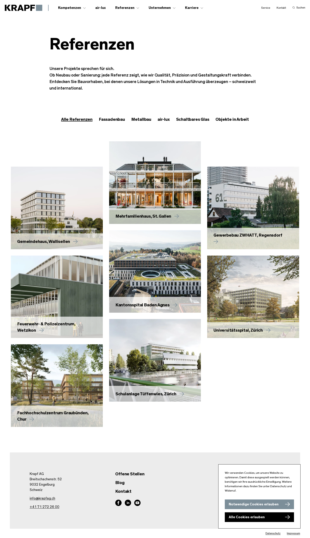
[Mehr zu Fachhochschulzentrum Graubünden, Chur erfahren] (57, 386)
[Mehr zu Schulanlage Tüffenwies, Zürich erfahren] (155, 360)
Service (265, 8)
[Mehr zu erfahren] (155, 183)
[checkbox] (112, 120)
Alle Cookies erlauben (247, 517)
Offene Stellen (129, 474)
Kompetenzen (69, 8)
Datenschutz (273, 533)
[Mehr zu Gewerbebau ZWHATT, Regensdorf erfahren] (253, 208)
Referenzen (125, 8)
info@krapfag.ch (42, 498)
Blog (119, 482)
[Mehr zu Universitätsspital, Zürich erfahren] (253, 297)
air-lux (100, 8)
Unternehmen (160, 8)
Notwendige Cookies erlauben (254, 504)
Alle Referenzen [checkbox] (77, 119)
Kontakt (281, 8)
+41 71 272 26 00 (44, 507)
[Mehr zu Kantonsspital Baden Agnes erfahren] (155, 271)
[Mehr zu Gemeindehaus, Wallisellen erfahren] (57, 208)
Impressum (293, 533)
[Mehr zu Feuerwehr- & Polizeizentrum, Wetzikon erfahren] (57, 297)
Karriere (192, 8)
